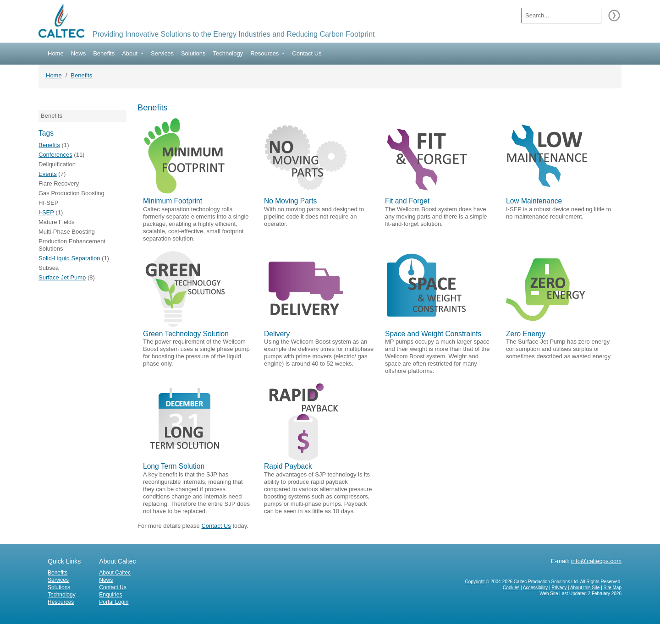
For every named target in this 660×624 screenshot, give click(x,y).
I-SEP (46, 212)
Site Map (613, 587)
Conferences (55, 154)
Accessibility (535, 587)
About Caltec (115, 572)
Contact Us (306, 53)
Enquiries (110, 594)
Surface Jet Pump (62, 277)
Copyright (475, 581)
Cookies (511, 587)
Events (47, 173)
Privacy (558, 587)
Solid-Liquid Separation (69, 258)
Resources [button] (265, 53)
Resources (61, 602)
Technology (228, 53)
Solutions (193, 53)
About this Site (585, 587)
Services (162, 53)
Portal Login (113, 602)
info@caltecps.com (596, 561)
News (78, 53)
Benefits (104, 53)
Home (56, 53)
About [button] (130, 53)
